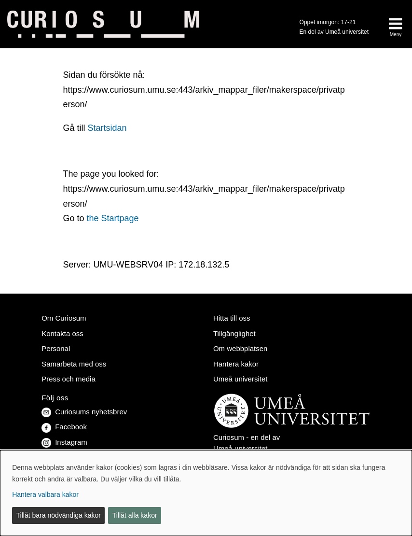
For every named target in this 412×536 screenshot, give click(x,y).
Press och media (68, 379)
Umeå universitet (240, 379)
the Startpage (113, 218)
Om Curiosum (63, 318)
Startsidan (106, 128)
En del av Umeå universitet (334, 31)
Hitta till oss (231, 318)
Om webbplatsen (240, 348)
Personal (55, 348)
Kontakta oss (62, 333)
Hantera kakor (236, 364)
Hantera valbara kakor (45, 494)
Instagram (64, 442)
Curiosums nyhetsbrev (84, 412)
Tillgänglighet (234, 333)
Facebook (64, 427)
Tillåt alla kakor (134, 515)
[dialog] (206, 493)
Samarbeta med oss (73, 364)
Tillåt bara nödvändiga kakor (58, 515)
